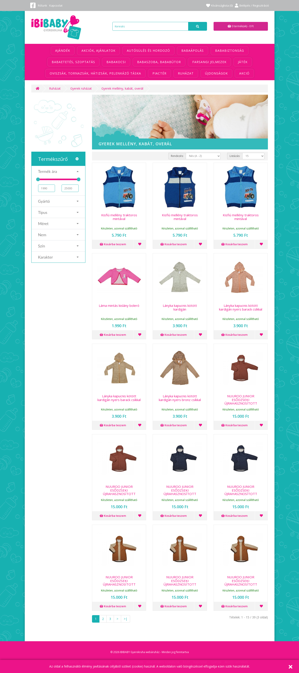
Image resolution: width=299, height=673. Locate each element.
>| (125, 619)
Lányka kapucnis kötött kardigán (180, 307)
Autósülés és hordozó (148, 50)
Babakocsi (116, 62)
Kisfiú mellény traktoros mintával (119, 217)
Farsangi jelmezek (209, 62)
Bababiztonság (229, 50)
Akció (244, 73)
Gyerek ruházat (81, 88)
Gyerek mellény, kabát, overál (122, 88)
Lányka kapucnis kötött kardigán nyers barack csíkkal (240, 307)
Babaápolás (192, 50)
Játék (243, 62)
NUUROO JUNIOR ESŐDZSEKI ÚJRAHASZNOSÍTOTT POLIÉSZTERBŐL (240, 401)
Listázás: (235, 156)
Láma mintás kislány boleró (119, 305)
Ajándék (62, 50)
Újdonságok (216, 73)
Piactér (159, 73)
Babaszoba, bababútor (159, 62)
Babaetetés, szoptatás (73, 62)
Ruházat (186, 73)
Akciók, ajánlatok (98, 50)
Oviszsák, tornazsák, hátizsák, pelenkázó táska (95, 73)
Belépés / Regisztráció (252, 5)
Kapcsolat (55, 5)
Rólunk (42, 5)
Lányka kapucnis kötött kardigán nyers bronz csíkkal (180, 398)
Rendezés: (177, 156)
